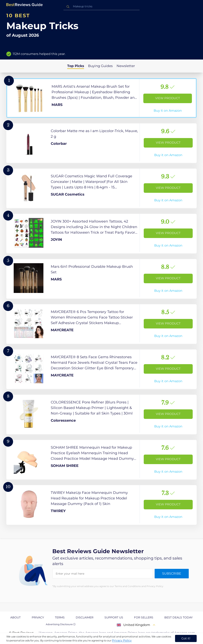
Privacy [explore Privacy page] (38, 617)
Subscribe (171, 573)
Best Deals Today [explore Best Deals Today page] (178, 617)
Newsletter (126, 66)
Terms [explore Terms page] (60, 617)
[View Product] (101, 98)
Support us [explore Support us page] (113, 617)
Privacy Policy (122, 640)
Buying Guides (100, 66)
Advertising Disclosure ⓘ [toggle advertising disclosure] (61, 624)
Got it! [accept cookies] (185, 638)
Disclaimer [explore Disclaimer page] (84, 617)
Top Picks (75, 66)
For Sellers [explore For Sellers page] (143, 617)
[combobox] (101, 6)
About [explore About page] (15, 617)
